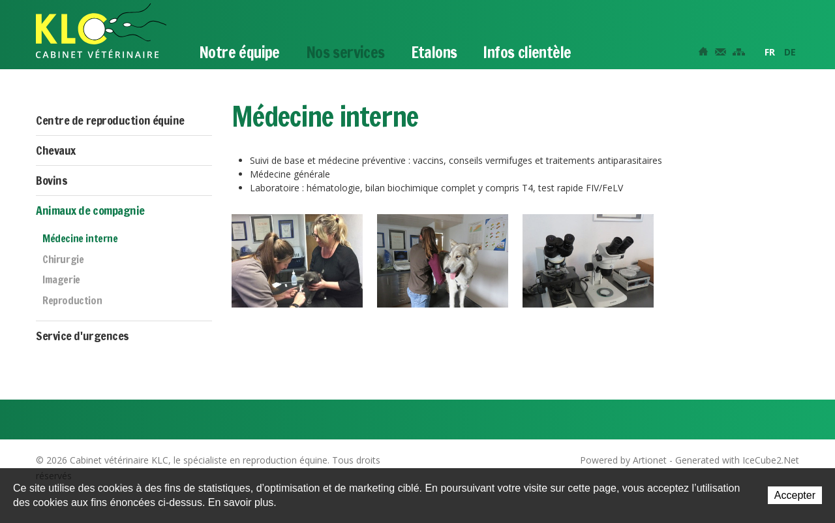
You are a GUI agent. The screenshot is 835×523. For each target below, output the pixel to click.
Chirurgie (63, 260)
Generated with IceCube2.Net (737, 460)
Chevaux (56, 150)
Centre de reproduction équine (110, 120)
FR (770, 52)
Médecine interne (80, 239)
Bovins (51, 180)
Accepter (794, 495)
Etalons (434, 52)
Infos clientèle (527, 52)
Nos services (345, 52)
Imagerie (61, 280)
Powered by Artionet (623, 460)
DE (790, 52)
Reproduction (72, 301)
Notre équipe (239, 52)
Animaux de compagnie (90, 210)
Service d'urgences (82, 335)
